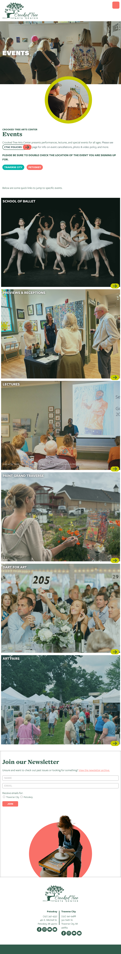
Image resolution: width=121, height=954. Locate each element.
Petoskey (35, 167)
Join (10, 803)
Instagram (44, 929)
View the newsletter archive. (94, 770)
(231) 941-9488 (68, 916)
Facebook (39, 929)
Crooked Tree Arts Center (20, 10)
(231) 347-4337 (50, 916)
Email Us (54, 929)
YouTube (49, 929)
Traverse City (13, 167)
